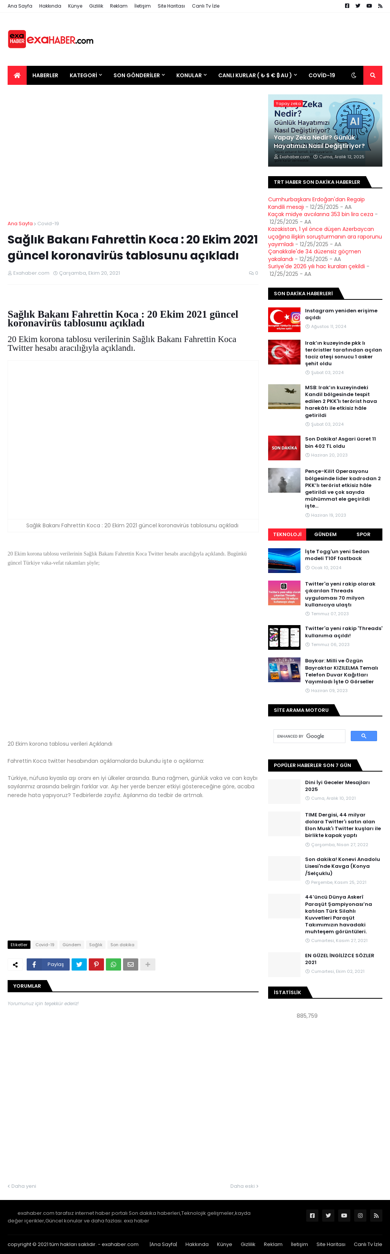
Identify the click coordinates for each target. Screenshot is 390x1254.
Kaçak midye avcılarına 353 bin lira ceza (320, 214)
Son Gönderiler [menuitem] (136, 75)
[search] (308, 736)
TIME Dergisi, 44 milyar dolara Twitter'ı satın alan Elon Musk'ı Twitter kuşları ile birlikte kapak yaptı (343, 825)
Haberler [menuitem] (45, 75)
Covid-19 (48, 223)
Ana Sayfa (20, 6)
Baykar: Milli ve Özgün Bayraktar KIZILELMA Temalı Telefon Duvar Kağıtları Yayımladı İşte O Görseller (341, 671)
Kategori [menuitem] (83, 75)
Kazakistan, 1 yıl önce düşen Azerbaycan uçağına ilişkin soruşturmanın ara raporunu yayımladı (325, 236)
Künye (75, 6)
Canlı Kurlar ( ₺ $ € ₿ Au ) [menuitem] (255, 75)
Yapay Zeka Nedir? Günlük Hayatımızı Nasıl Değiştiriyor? (319, 142)
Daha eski (242, 1186)
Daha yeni (23, 1186)
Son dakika (122, 945)
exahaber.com (120, 1244)
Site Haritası (171, 6)
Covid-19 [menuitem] (321, 75)
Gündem (71, 945)
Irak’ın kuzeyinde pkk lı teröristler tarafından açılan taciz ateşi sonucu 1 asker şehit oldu (343, 354)
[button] (353, 75)
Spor (363, 534)
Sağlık (95, 945)
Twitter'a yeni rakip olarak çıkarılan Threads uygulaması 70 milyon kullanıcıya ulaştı (340, 594)
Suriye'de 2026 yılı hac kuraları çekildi (316, 266)
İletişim (142, 6)
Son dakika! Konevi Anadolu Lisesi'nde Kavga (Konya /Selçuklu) (342, 866)
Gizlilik (96, 6)
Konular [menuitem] (189, 75)
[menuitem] (17, 75)
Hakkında (50, 6)
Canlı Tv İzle (205, 6)
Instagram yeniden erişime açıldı (341, 314)
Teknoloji (287, 534)
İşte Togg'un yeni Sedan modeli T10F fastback (337, 555)
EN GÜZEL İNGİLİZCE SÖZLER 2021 (339, 959)
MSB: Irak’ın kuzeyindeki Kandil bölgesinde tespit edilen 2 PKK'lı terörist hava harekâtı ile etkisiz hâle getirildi (341, 401)
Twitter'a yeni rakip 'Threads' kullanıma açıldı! (343, 632)
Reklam (119, 6)
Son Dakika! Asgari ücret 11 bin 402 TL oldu (340, 442)
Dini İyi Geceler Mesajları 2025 (337, 786)
